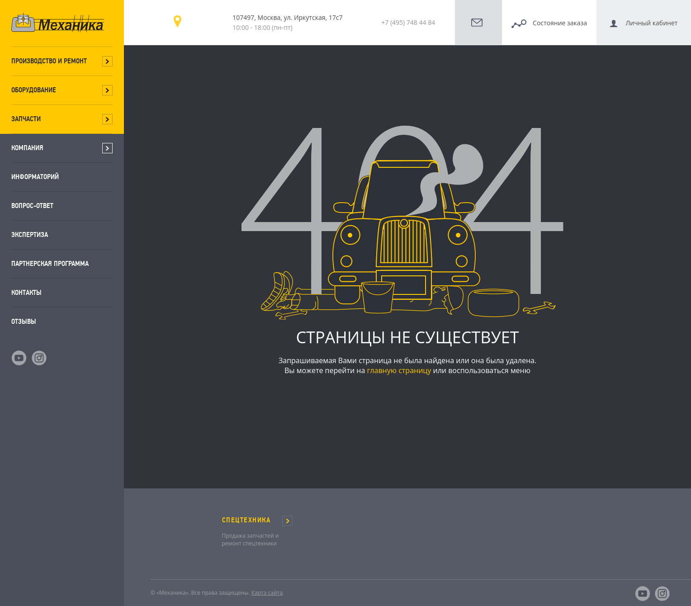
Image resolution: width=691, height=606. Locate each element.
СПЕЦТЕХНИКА (246, 520)
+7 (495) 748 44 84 (408, 22)
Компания (27, 147)
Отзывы (23, 321)
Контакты (26, 292)
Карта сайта (267, 593)
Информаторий (35, 176)
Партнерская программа (50, 263)
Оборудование (33, 89)
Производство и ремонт (49, 61)
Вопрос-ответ (32, 205)
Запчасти (26, 118)
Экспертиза (29, 234)
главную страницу (399, 370)
